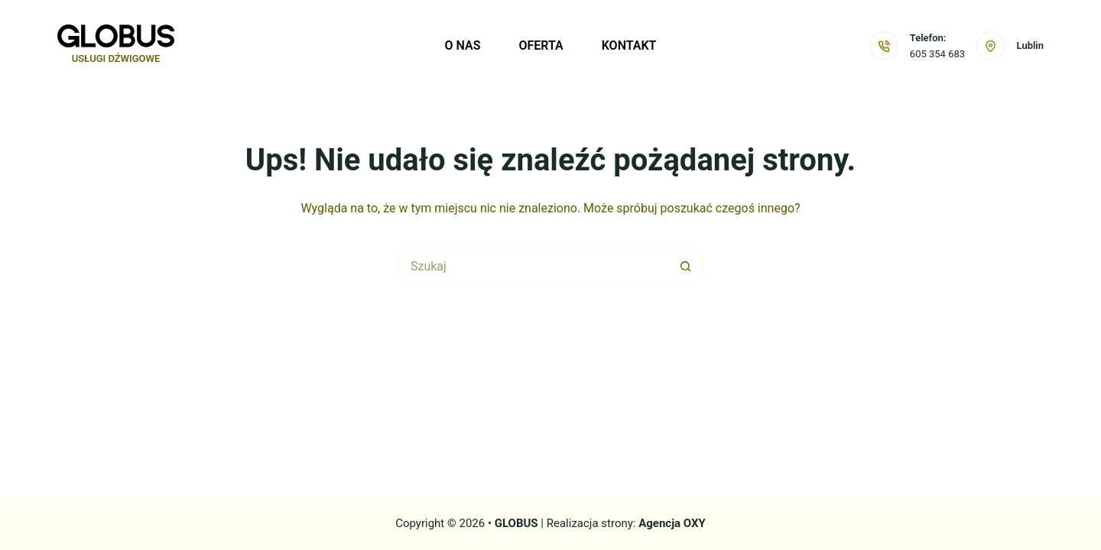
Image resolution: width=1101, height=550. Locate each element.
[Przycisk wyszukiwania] (686, 266)
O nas (463, 45)
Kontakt (629, 45)
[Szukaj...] (533, 266)
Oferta (540, 45)
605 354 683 (937, 54)
